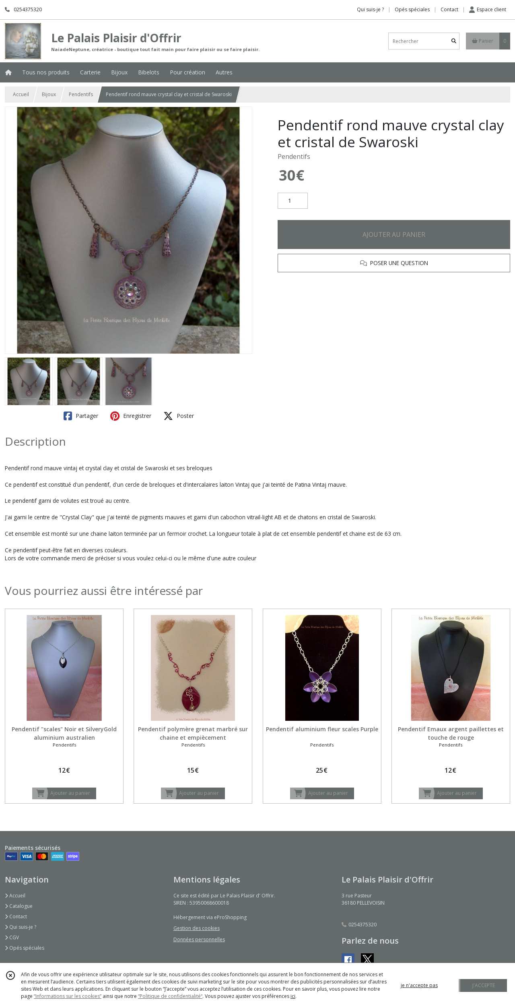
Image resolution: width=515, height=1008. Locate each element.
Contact (449, 9)
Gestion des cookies (196, 928)
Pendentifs (81, 94)
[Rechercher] (454, 41)
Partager (81, 416)
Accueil (21, 94)
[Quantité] (293, 201)
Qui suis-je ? (20, 927)
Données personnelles (199, 939)
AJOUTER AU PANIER (394, 234)
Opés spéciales (24, 947)
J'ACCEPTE (483, 985)
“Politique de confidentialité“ (170, 996)
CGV (12, 937)
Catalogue (19, 906)
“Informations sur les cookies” (67, 996)
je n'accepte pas (419, 985)
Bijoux (49, 94)
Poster (178, 416)
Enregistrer (130, 416)
